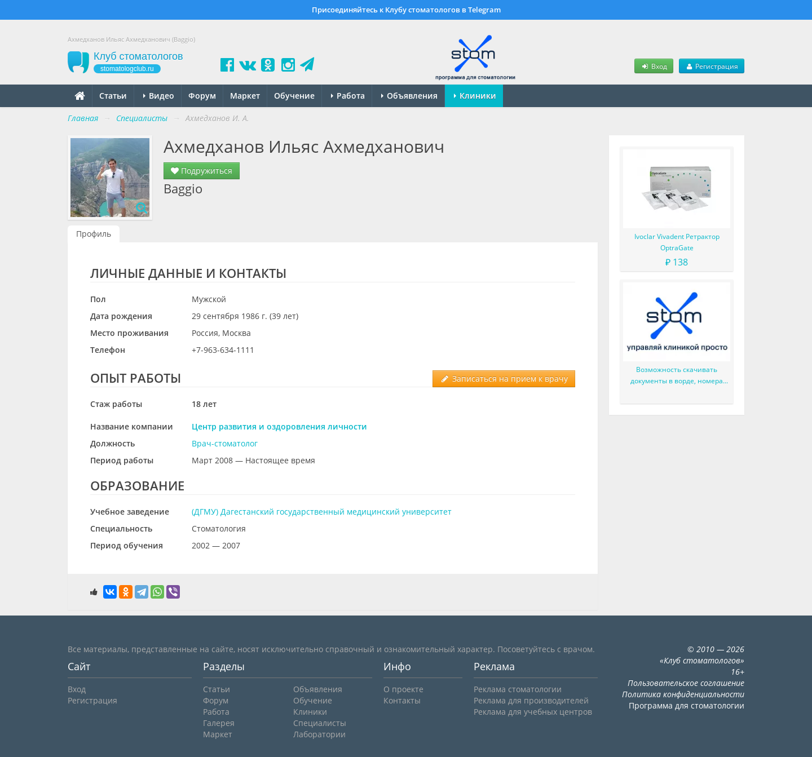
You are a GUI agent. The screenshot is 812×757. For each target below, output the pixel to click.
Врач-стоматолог (225, 443)
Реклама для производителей (531, 700)
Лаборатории (319, 734)
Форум (202, 95)
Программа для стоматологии (686, 705)
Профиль (93, 233)
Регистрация (711, 65)
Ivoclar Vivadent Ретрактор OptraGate (677, 242)
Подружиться (201, 170)
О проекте (403, 689)
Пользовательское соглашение (686, 683)
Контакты (402, 700)
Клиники (475, 95)
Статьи (113, 95)
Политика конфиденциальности (683, 694)
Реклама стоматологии (518, 689)
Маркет (245, 95)
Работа (348, 95)
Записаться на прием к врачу (504, 378)
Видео (158, 95)
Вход (654, 65)
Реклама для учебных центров (533, 711)
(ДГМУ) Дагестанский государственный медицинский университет (322, 511)
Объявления (409, 95)
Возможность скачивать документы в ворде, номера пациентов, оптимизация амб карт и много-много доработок (676, 376)
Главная (83, 118)
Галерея (219, 723)
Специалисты (319, 723)
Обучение (294, 95)
